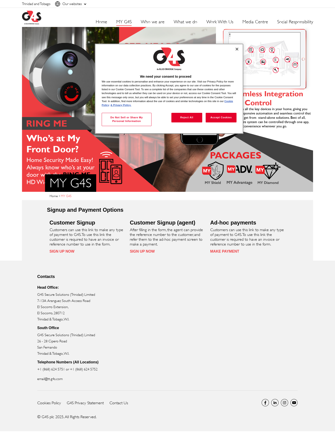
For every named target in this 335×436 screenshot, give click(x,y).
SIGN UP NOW (62, 251)
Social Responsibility (295, 21)
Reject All (186, 117)
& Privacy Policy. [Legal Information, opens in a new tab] (121, 105)
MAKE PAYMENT (224, 251)
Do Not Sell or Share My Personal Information (126, 119)
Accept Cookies (221, 117)
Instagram (284, 402)
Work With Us (219, 21)
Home (101, 21)
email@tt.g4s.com (50, 379)
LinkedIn (275, 402)
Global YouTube (294, 402)
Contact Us (118, 403)
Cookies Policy (49, 403)
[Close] (237, 49)
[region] (169, 89)
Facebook (265, 402)
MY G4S (124, 21)
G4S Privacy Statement (85, 403)
